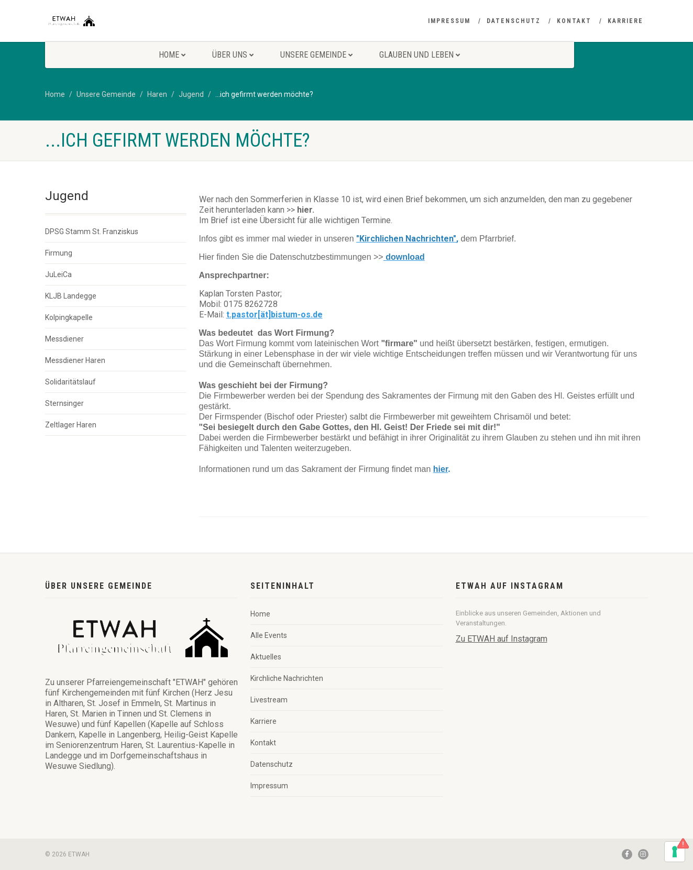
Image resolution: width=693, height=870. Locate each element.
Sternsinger (64, 403)
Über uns (233, 55)
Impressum (449, 21)
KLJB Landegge (70, 296)
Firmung (58, 253)
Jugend (191, 94)
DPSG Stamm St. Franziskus (91, 231)
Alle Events (268, 635)
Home (172, 55)
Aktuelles (265, 657)
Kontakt (574, 21)
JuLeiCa (58, 274)
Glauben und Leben (419, 55)
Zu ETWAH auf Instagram (501, 639)
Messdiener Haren (75, 360)
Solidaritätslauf (70, 382)
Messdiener (64, 339)
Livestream (269, 700)
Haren (157, 94)
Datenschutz (514, 21)
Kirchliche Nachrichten (286, 678)
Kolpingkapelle (69, 317)
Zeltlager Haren (70, 425)
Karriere (625, 21)
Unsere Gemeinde (316, 55)
